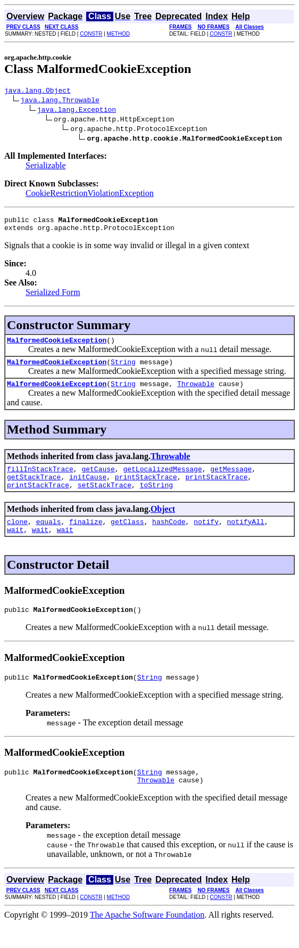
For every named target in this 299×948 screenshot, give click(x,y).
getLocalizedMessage (162, 480)
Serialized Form (53, 296)
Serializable (46, 166)
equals (48, 537)
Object (163, 523)
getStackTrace (34, 489)
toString (156, 499)
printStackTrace (146, 489)
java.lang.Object (37, 91)
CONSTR (91, 34)
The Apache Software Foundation (147, 938)
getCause (97, 480)
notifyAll (245, 537)
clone (17, 537)
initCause (87, 489)
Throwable (195, 393)
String (123, 369)
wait (15, 547)
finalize (85, 537)
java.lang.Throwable (60, 101)
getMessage (231, 480)
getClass (127, 537)
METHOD (118, 34)
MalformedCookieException (56, 346)
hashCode (168, 537)
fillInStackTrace (40, 480)
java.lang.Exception (76, 111)
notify (206, 537)
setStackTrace (104, 499)
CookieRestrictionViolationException (90, 194)
